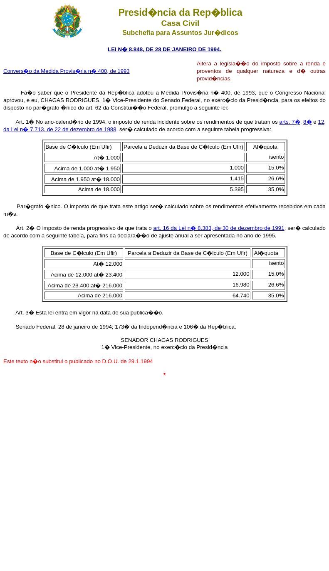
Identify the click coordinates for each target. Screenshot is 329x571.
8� (307, 122)
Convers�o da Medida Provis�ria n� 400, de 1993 (66, 71)
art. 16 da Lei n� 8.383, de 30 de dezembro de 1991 (218, 228)
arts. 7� (290, 122)
